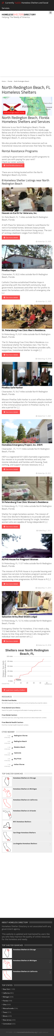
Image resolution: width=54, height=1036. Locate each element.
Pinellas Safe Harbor (12, 387)
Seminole (17, 753)
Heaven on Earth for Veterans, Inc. (19, 213)
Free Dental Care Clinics (11, 708)
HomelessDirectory (19, 14)
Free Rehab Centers (9, 715)
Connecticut (7, 1023)
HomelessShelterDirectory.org (26, 1032)
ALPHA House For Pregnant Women (20, 559)
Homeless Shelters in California (25, 800)
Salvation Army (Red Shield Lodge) (19, 616)
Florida (10, 81)
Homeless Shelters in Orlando (24, 811)
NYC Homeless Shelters (22, 822)
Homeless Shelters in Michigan (25, 789)
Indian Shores (19, 764)
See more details (11, 237)
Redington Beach (20, 741)
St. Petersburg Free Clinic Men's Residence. (24, 330)
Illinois (5, 1016)
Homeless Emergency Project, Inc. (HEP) (22, 445)
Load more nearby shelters (14, 690)
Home (4, 81)
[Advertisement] (27, 49)
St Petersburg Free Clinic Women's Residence (25, 502)
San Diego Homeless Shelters (24, 832)
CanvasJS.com (48, 684)
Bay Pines (17, 759)
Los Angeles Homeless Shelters (25, 843)
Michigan (6, 997)
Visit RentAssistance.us (13, 165)
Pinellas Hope (9, 270)
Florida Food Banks (9, 700)
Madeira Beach (19, 747)
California (6, 993)
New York (6, 989)
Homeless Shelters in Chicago (24, 778)
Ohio (4, 1004)
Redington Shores (20, 735)
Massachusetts (8, 1008)
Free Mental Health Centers (12, 722)
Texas (5, 1012)
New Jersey (7, 1020)
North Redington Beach (21, 81)
